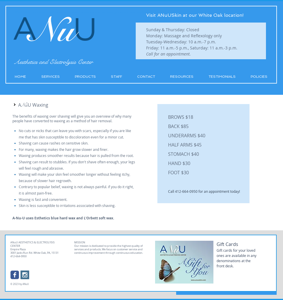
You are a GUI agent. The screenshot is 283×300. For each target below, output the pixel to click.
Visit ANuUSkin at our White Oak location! (195, 15)
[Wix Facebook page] (14, 275)
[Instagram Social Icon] (25, 275)
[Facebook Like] (44, 273)
